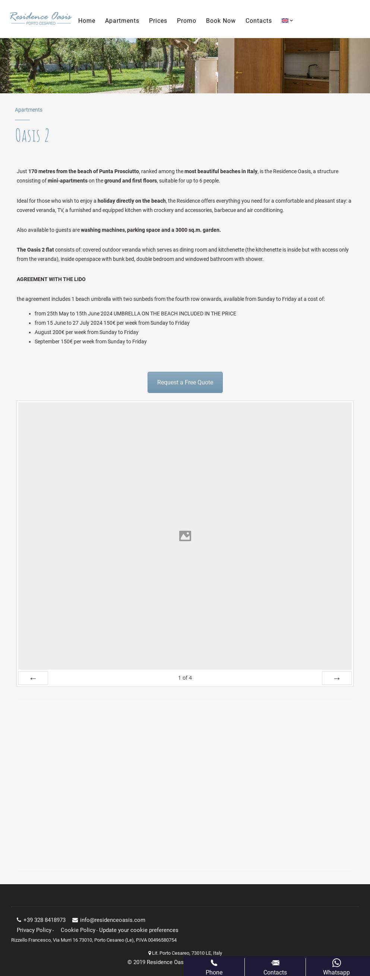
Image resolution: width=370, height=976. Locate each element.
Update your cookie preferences (138, 930)
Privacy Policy (34, 930)
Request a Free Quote (185, 382)
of (185, 677)
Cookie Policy (78, 930)
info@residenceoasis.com (108, 920)
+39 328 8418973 (41, 920)
